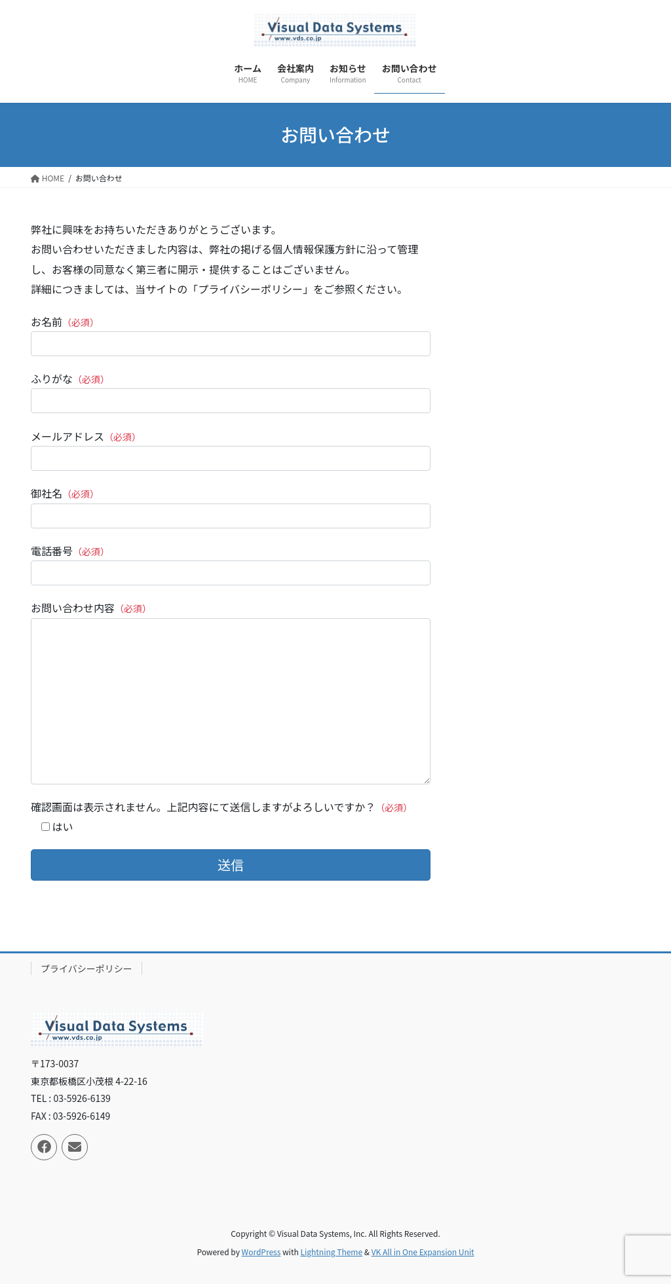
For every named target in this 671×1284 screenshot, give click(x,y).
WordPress (261, 1251)
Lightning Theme (331, 1251)
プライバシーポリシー (86, 968)
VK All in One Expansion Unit (423, 1251)
